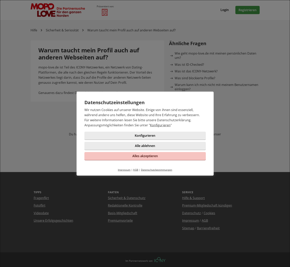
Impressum (124, 169)
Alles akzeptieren (145, 156)
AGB (135, 169)
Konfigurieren (160, 125)
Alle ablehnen (145, 146)
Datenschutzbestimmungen (156, 169)
